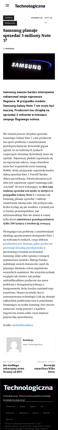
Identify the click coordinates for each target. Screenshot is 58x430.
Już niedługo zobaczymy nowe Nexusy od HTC (13, 368)
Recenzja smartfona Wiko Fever (44, 368)
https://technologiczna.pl (32, 345)
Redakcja (37, 18)
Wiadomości (10, 23)
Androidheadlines (22, 325)
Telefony (8, 17)
